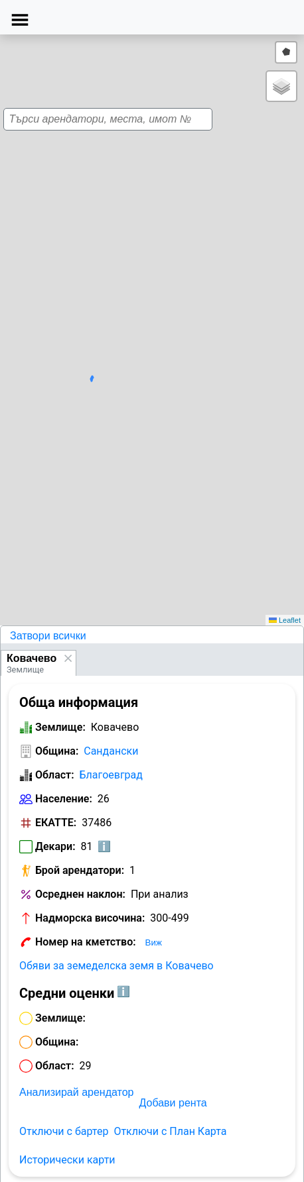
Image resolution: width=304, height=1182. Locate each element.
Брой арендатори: (79, 870)
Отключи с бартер (63, 1131)
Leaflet (285, 620)
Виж (153, 942)
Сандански (111, 751)
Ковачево (31, 658)
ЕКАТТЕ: (55, 822)
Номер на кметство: (85, 942)
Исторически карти (67, 1160)
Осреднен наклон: (80, 894)
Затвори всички (48, 635)
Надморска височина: (90, 918)
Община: (56, 751)
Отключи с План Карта (170, 1131)
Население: (63, 798)
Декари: (55, 846)
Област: (54, 775)
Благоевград (111, 775)
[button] (147, 323)
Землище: (60, 727)
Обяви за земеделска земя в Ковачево (116, 965)
